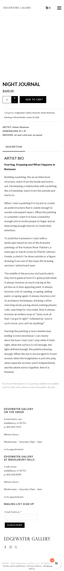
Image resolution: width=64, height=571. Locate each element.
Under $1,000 (32, 117)
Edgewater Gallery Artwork (27, 112)
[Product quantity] (7, 99)
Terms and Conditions (14, 566)
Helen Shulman (48, 112)
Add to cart (34, 99)
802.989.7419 (13, 426)
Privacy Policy (34, 566)
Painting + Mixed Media (14, 117)
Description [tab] (14, 146)
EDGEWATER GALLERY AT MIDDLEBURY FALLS (19, 458)
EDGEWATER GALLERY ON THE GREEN (18, 410)
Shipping (47, 566)
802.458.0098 (13, 474)
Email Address (13, 511)
